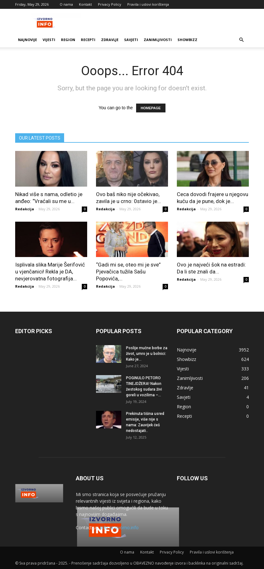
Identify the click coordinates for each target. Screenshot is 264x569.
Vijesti (49, 39)
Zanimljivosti (158, 39)
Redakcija (24, 209)
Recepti (88, 39)
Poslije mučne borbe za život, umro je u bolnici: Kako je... (146, 354)
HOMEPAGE (151, 108)
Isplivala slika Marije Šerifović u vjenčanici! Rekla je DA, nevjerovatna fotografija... (50, 271)
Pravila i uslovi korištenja (148, 4)
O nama (66, 4)
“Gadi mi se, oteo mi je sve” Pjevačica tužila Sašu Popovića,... (128, 271)
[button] (241, 40)
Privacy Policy (109, 4)
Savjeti (131, 39)
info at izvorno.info (119, 527)
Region (68, 39)
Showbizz (187, 39)
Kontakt (85, 4)
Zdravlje (109, 39)
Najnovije (27, 39)
